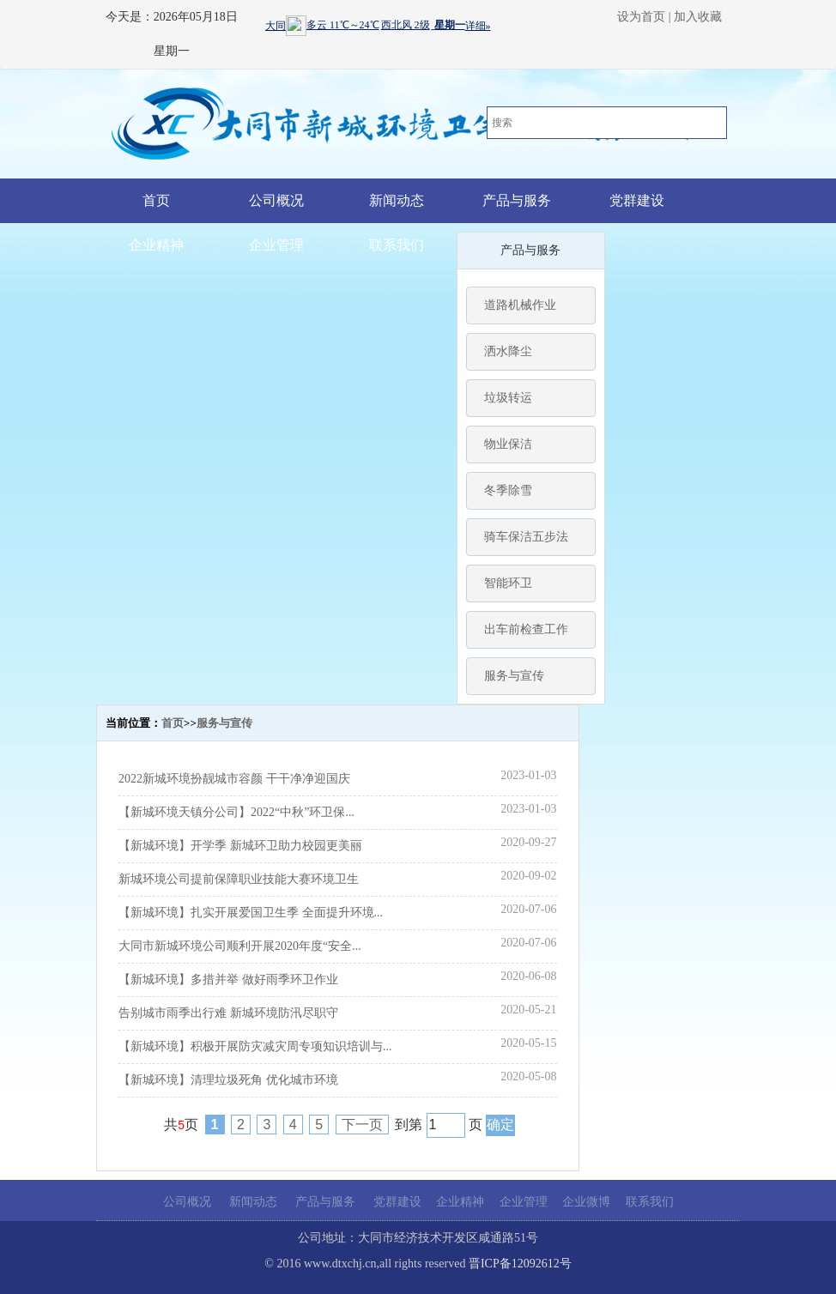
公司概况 (276, 200)
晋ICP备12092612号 (520, 1263)
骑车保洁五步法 (526, 536)
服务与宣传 (514, 675)
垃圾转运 (508, 397)
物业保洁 (508, 444)
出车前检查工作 (526, 629)
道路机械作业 (520, 305)
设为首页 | (643, 16)
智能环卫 (508, 583)
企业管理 (276, 245)
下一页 (362, 1124)
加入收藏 (698, 16)
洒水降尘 (508, 351)
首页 (156, 200)
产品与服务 (516, 200)
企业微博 (586, 1201)
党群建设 (636, 200)
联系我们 (396, 245)
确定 (500, 1124)
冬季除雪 (508, 490)
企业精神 (156, 245)
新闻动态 (396, 200)
